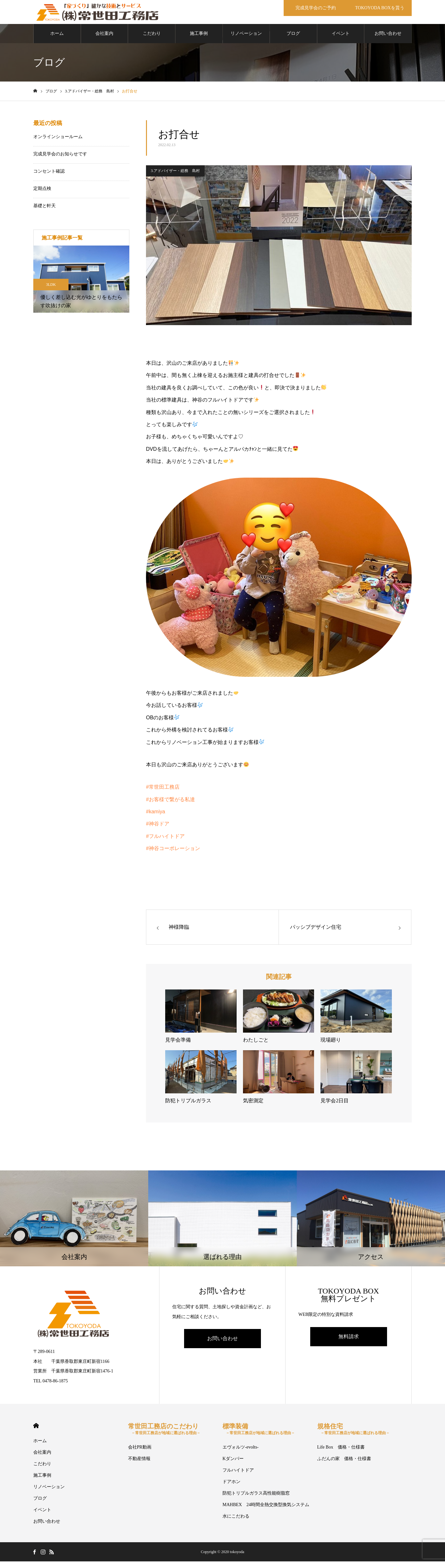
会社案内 (104, 35)
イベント (341, 35)
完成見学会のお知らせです (60, 155)
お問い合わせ (388, 35)
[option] (81, 280)
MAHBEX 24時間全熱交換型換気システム (265, 1506)
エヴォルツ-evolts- (240, 1448)
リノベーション (246, 35)
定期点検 (42, 190)
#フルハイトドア (165, 837)
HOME (36, 1427)
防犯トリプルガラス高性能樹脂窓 (256, 1494)
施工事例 (199, 35)
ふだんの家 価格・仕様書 (344, 1460)
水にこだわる (235, 1517)
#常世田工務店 (163, 788)
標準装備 (258, 1430)
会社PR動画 (139, 1448)
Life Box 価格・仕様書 (341, 1448)
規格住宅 (353, 1430)
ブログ (293, 35)
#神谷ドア (157, 825)
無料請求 (348, 1337)
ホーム (57, 35)
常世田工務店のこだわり (164, 1430)
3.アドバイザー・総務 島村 (175, 172)
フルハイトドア (238, 1471)
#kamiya (155, 813)
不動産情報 (139, 1460)
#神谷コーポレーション (173, 850)
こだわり (152, 35)
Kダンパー (233, 1460)
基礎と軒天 (44, 207)
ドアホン (231, 1483)
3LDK (51, 286)
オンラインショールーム (58, 138)
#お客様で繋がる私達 (170, 800)
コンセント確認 (49, 172)
